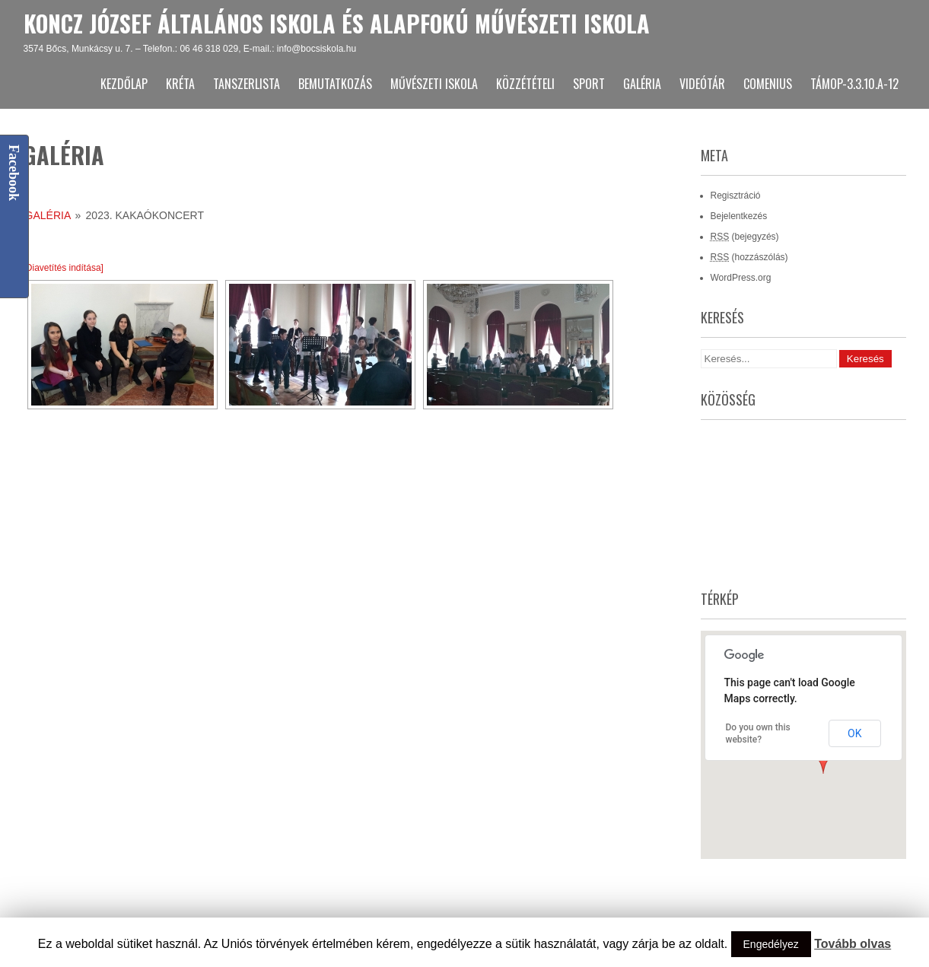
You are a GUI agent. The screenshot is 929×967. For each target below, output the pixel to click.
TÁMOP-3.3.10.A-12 (854, 84)
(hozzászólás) (749, 257)
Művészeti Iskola (434, 84)
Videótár (702, 84)
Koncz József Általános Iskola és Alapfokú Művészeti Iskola (337, 23)
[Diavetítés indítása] (63, 267)
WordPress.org (741, 277)
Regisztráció (736, 195)
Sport (589, 84)
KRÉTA (180, 84)
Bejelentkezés (739, 216)
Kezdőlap (124, 84)
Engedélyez (771, 944)
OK (854, 733)
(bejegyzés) (745, 236)
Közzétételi (525, 84)
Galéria (642, 84)
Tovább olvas (852, 943)
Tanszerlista (246, 84)
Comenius (767, 84)
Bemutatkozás (335, 84)
